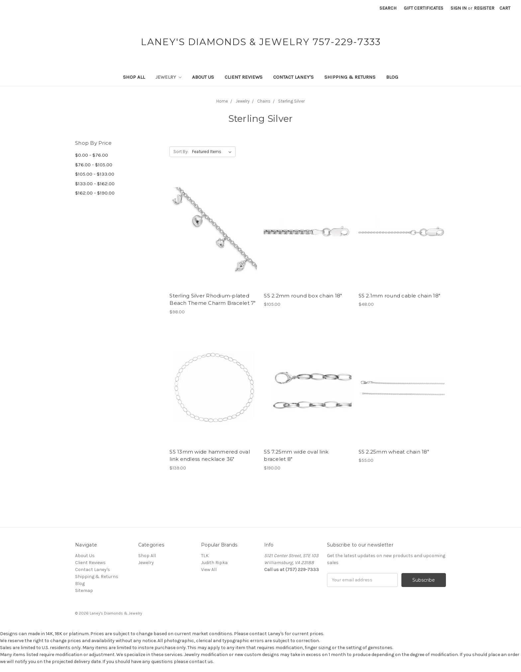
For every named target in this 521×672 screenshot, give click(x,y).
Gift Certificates (423, 8)
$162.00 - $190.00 (95, 193)
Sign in (459, 8)
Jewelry (169, 77)
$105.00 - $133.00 (94, 174)
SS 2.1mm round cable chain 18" (400, 296)
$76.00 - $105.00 (93, 165)
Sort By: (180, 151)
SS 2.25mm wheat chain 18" (394, 452)
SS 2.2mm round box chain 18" (303, 296)
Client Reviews (243, 77)
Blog (392, 77)
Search (387, 8)
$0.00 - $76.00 (91, 155)
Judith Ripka (214, 562)
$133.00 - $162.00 (95, 184)
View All (209, 569)
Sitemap (84, 590)
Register (484, 8)
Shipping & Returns (349, 77)
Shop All (134, 77)
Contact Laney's (293, 77)
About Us (203, 77)
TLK (205, 555)
